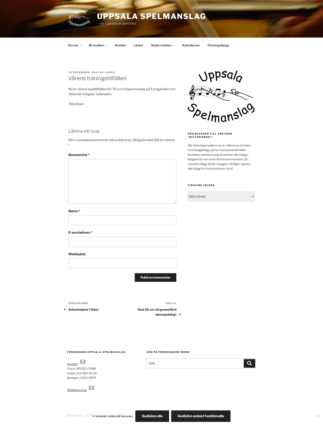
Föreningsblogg (218, 45)
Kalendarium (191, 45)
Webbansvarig (81, 390)
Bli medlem (98, 45)
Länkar (138, 45)
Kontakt (120, 45)
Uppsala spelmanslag (151, 16)
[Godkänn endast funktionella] (318, 416)
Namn (74, 211)
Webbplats (77, 254)
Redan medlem (163, 45)
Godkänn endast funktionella (201, 416)
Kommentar (79, 155)
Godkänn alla (152, 416)
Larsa (110, 72)
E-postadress (80, 232)
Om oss (75, 45)
